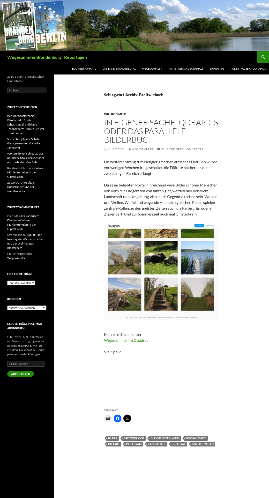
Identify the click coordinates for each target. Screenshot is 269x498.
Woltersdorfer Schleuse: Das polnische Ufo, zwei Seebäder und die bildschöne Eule (25, 158)
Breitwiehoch (134, 438)
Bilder (112, 438)
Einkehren (216, 68)
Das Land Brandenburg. (119, 68)
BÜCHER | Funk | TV (84, 68)
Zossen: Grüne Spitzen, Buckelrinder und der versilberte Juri (21, 187)
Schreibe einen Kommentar (182, 149)
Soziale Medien (203, 444)
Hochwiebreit (196, 438)
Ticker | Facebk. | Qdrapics (248, 68)
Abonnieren (20, 374)
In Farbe (113, 444)
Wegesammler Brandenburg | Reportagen (47, 57)
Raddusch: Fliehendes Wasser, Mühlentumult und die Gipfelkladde (26, 172)
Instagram (134, 444)
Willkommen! (115, 114)
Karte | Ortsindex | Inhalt (185, 68)
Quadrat (179, 444)
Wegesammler (152, 68)
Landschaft (157, 444)
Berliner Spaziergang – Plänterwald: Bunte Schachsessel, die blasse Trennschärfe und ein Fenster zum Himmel (25, 124)
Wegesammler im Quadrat (126, 340)
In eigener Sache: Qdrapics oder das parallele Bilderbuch (161, 131)
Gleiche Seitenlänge (165, 438)
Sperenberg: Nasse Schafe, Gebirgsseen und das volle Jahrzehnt (23, 143)
